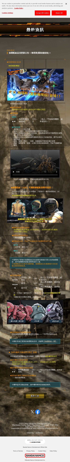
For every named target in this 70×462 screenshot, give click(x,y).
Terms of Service (18, 451)
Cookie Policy (42, 451)
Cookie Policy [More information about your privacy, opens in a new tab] (18, 7)
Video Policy (53, 451)
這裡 (39, 297)
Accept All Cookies (42, 11)
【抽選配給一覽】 (50, 341)
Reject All (59, 11)
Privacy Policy (30, 451)
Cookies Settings (7, 11)
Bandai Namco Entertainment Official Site (35, 447)
